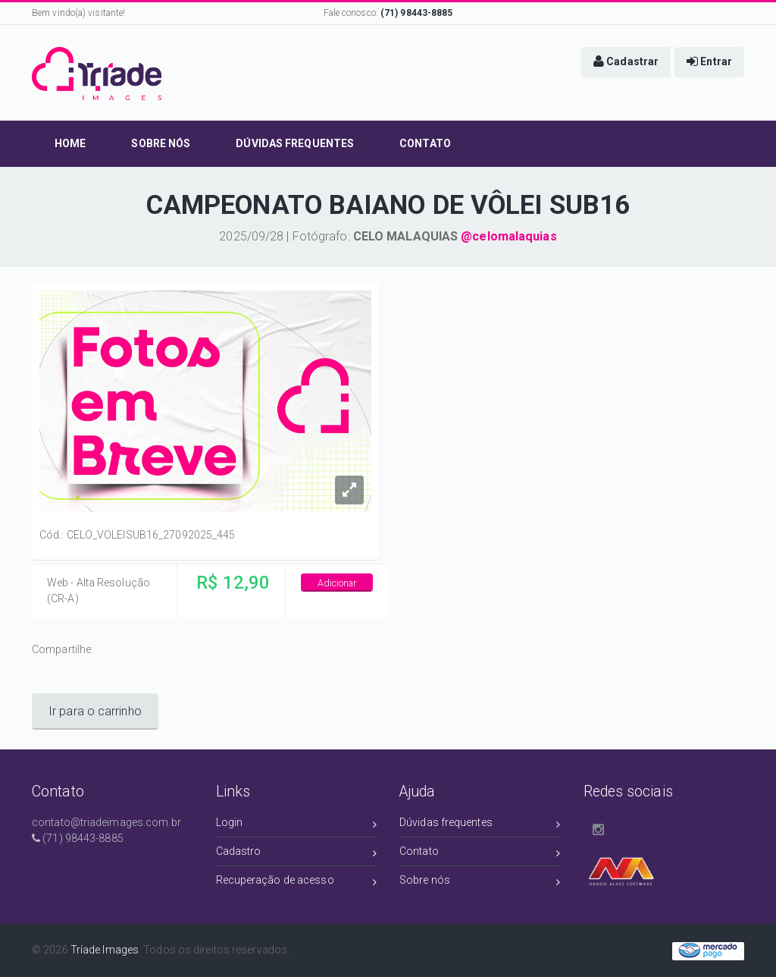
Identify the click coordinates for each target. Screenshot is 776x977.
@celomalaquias (508, 236)
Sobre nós (480, 882)
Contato (480, 853)
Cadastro (296, 853)
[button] (626, 62)
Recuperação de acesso (296, 882)
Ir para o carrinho (95, 711)
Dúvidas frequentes (480, 825)
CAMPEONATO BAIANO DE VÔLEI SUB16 (388, 205)
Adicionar (337, 583)
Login (296, 825)
